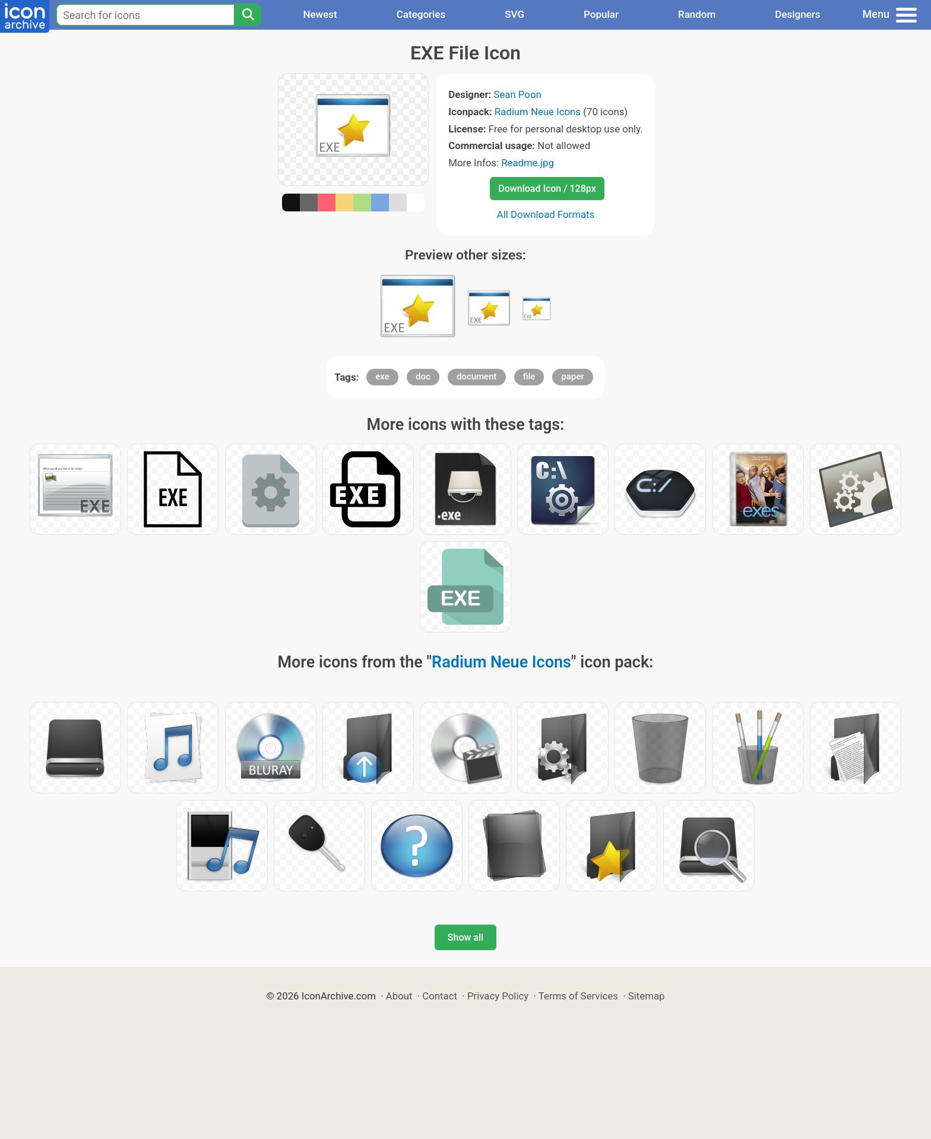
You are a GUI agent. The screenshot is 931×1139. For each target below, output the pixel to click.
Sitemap (646, 996)
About (399, 996)
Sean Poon (517, 94)
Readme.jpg (527, 163)
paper (572, 376)
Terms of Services (578, 996)
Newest (320, 14)
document (477, 376)
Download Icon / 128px (547, 188)
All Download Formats (546, 214)
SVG (514, 14)
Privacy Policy (497, 996)
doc (423, 376)
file (529, 376)
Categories (421, 14)
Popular (601, 14)
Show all (465, 937)
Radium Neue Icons (538, 112)
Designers (797, 14)
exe (382, 376)
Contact (439, 996)
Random (696, 14)
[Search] (247, 15)
